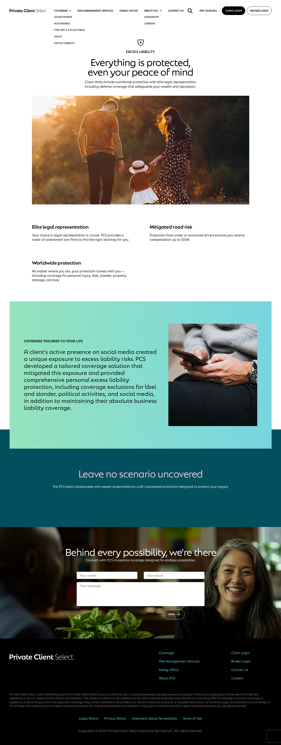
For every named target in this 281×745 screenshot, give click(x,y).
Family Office (129, 10)
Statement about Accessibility (154, 718)
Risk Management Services (95, 10)
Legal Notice (88, 718)
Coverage (62, 10)
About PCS (153, 10)
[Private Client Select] (28, 11)
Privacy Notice (115, 718)
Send (174, 614)
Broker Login (259, 10)
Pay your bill (208, 10)
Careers (237, 678)
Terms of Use (192, 718)
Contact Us (176, 10)
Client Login (233, 10)
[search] (190, 10)
